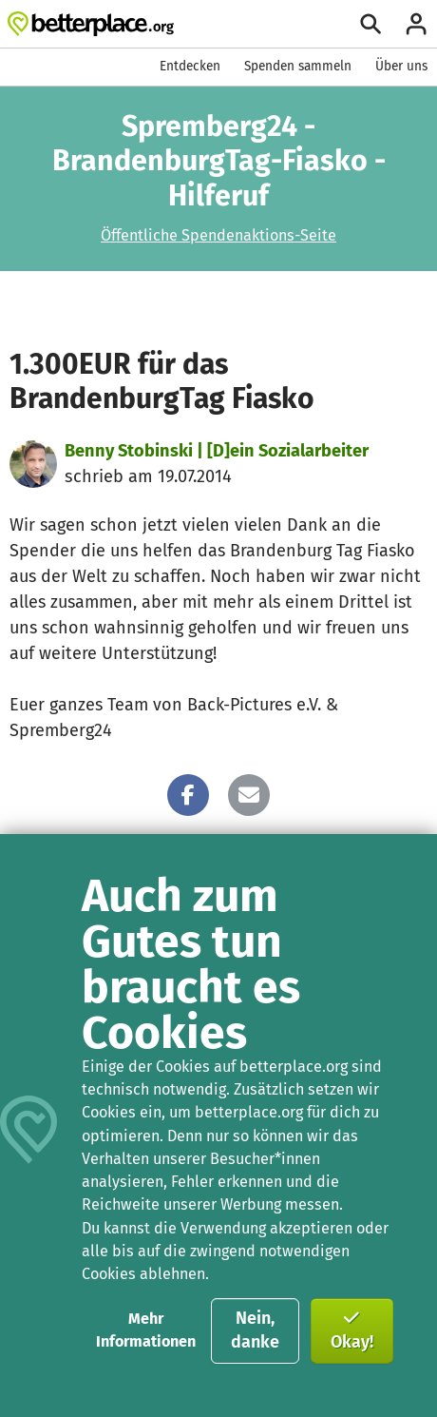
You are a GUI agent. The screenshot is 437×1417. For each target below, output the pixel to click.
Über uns (401, 66)
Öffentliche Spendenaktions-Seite (218, 235)
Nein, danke (255, 1330)
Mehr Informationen (146, 1330)
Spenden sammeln (298, 66)
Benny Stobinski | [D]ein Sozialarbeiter (217, 450)
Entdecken (190, 66)
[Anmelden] (416, 23)
